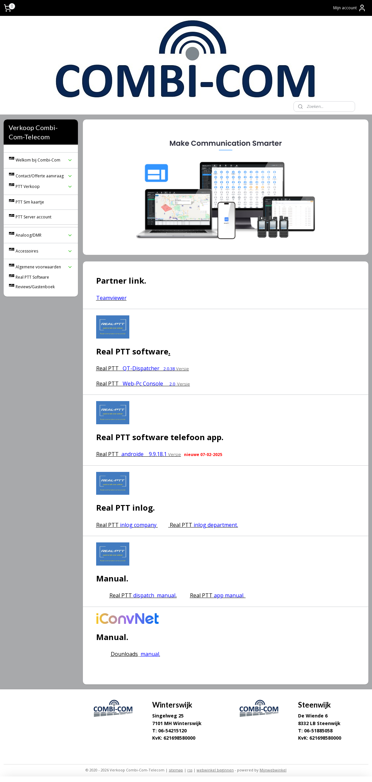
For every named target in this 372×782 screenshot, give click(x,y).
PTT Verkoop (44, 186)
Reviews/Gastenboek (35, 287)
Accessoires (44, 251)
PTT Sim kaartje (30, 202)
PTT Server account (33, 217)
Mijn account (349, 8)
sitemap (176, 769)
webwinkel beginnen (215, 769)
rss (189, 769)
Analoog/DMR (44, 235)
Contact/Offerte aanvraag (44, 176)
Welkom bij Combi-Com (44, 160)
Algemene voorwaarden (44, 267)
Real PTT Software (32, 277)
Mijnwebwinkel (273, 769)
